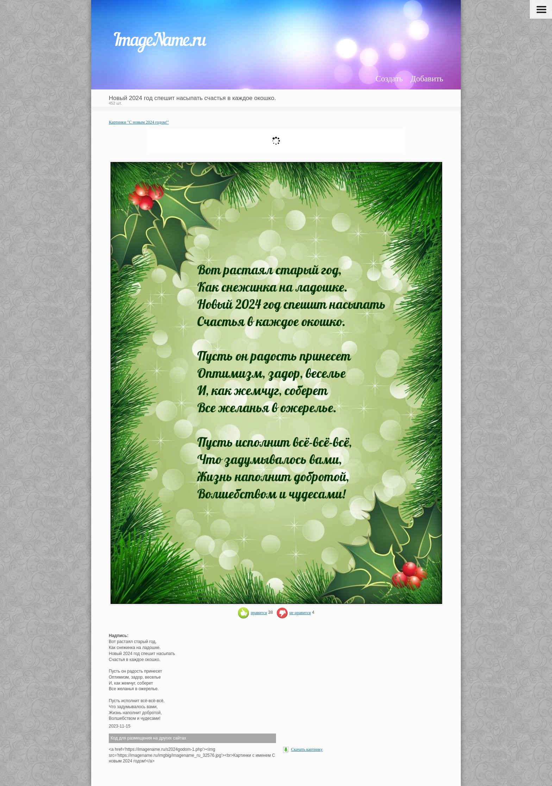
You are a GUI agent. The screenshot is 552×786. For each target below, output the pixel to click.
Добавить (426, 78)
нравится (252, 612)
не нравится (293, 612)
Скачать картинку (307, 749)
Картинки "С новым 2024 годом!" (139, 122)
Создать (389, 78)
